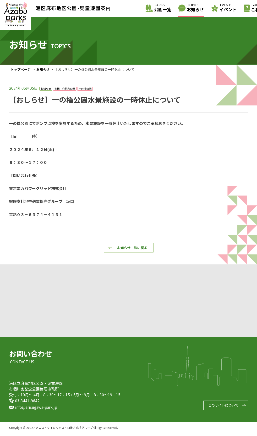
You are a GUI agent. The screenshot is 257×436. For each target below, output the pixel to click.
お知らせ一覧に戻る (132, 247)
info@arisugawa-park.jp (36, 409)
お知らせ (195, 8)
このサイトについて (223, 407)
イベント (228, 8)
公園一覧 (162, 8)
